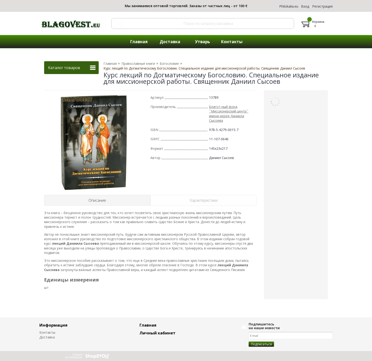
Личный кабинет (158, 333)
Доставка (47, 337)
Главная (148, 325)
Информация (53, 325)
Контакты (47, 332)
